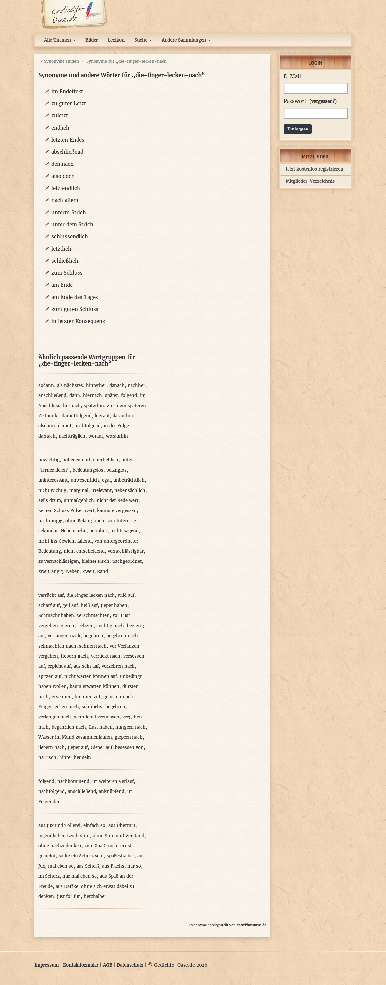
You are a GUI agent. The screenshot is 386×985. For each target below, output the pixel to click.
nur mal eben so (79, 876)
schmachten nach (57, 646)
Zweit (88, 571)
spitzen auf (49, 676)
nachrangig (50, 521)
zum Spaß (94, 846)
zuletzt (59, 115)
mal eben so (61, 866)
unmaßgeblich (79, 500)
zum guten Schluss (74, 309)
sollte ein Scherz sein (81, 856)
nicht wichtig (52, 490)
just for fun (69, 896)
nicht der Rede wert (117, 500)
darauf (64, 426)
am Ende (62, 285)
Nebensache (73, 531)
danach (117, 385)
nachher (136, 385)
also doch (63, 176)
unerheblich (105, 460)
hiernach (92, 395)
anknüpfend (111, 791)
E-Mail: (293, 76)
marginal (78, 490)
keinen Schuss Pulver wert (66, 510)
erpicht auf (59, 666)
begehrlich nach (69, 727)
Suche (143, 40)
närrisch (47, 757)
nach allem (64, 200)
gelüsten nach (118, 697)
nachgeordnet (127, 561)
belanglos (116, 470)
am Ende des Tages (74, 297)
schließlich (64, 261)
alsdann (46, 426)
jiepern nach (51, 747)
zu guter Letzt (68, 103)
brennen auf (87, 697)
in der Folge (116, 426)
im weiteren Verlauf (113, 781)
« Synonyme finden (59, 61)
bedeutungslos (88, 470)
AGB (107, 965)
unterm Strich (68, 212)
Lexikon (116, 40)
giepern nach (129, 737)
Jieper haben (114, 605)
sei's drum (49, 500)
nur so (134, 866)
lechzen (85, 626)
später (111, 395)
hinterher (96, 385)
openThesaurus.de (251, 925)
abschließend (67, 152)
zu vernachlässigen (58, 561)
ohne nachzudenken (59, 846)
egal (106, 480)
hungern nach (130, 727)
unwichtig (49, 460)
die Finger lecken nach (91, 595)
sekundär (48, 531)
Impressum (46, 965)
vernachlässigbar (126, 551)
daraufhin (123, 416)
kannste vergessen (117, 510)
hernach (72, 405)
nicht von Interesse (115, 521)
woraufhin (117, 436)
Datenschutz (130, 965)
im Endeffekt (67, 91)
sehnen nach (93, 646)
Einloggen (297, 128)
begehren (93, 636)
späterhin (94, 405)
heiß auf (89, 605)
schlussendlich (69, 236)
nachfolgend (87, 426)
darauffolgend (77, 416)
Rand (102, 571)
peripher (98, 531)
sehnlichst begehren (103, 707)
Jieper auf (78, 747)
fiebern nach (74, 656)
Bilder (91, 40)
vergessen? (323, 101)
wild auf (126, 595)
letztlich (61, 249)
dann (74, 395)
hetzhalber (95, 896)
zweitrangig (50, 571)
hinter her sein (75, 757)
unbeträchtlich (129, 480)
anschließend (52, 395)
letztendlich (65, 188)
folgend (129, 395)
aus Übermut (121, 825)
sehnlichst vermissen (96, 717)
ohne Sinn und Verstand (118, 835)
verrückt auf (51, 595)
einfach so (94, 825)
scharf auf (49, 605)
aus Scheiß (88, 866)
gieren (67, 626)
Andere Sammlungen (186, 40)
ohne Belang (78, 521)
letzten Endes (67, 140)
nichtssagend (124, 531)
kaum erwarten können (94, 686)
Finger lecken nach (58, 707)
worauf (95, 436)
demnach (62, 164)
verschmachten (93, 615)
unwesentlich (85, 480)
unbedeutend (76, 460)
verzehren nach (118, 666)
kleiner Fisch (95, 561)
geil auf (70, 605)
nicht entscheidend (84, 551)
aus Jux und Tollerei (59, 825)
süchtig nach (110, 626)
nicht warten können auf (90, 676)
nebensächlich (129, 490)
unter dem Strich (72, 224)
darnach (47, 436)
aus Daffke (67, 886)
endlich (60, 128)
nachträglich (72, 436)
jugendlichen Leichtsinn (64, 835)
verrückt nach (105, 656)
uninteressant (53, 480)
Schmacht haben (56, 615)
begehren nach (122, 636)
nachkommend (73, 781)
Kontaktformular (80, 965)
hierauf (102, 416)
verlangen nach (64, 636)
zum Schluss (67, 273)
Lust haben (101, 727)
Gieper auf (101, 747)
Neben (72, 571)
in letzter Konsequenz (78, 321)
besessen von (129, 747)
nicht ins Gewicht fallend (65, 541)
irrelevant (101, 490)
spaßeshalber (120, 856)
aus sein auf (86, 666)
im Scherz (49, 876)
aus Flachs (113, 866)
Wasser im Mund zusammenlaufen (75, 737)
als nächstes (70, 385)
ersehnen (62, 697)
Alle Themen (60, 40)
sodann (46, 385)
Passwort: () (310, 101)
